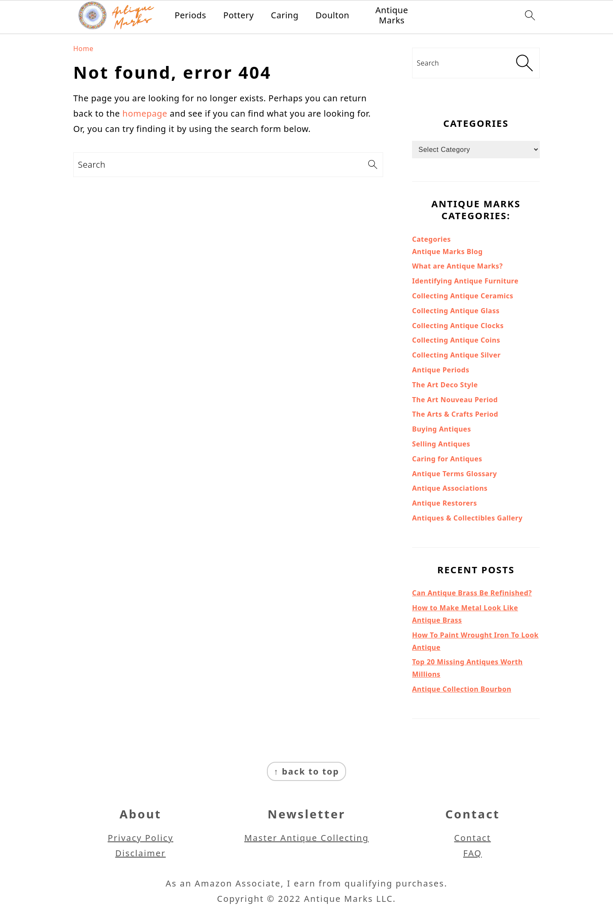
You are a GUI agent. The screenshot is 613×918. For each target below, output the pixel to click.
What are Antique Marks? (457, 266)
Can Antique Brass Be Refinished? (472, 593)
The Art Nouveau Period (455, 399)
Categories (431, 239)
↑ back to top (306, 771)
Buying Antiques (441, 429)
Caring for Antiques (447, 458)
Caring (284, 15)
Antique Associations (449, 488)
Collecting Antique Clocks (458, 325)
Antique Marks (391, 15)
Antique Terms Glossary (454, 473)
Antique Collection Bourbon (461, 689)
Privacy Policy (140, 838)
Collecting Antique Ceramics (462, 295)
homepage (145, 113)
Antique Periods (441, 370)
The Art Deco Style (445, 384)
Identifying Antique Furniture (465, 281)
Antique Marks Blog (447, 251)
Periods (190, 15)
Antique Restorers (444, 503)
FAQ (472, 853)
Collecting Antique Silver (456, 355)
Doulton (332, 15)
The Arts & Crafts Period (455, 414)
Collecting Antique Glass (455, 310)
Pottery (238, 15)
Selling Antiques (441, 444)
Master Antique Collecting (306, 838)
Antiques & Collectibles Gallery (467, 518)
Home (83, 48)
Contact (472, 838)
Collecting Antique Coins (456, 340)
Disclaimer (140, 853)
